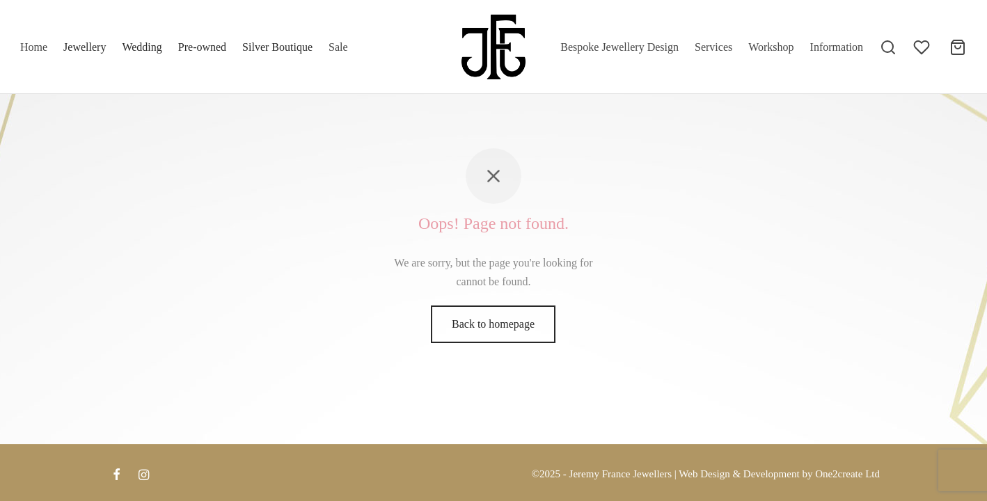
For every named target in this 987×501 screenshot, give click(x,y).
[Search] (888, 47)
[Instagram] (144, 475)
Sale (338, 47)
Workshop (770, 47)
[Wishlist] (923, 47)
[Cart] (957, 47)
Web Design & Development (739, 473)
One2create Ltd (847, 473)
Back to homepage (493, 329)
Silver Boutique (277, 47)
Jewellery (84, 47)
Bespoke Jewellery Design (619, 47)
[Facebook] (116, 475)
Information (836, 47)
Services (713, 47)
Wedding (141, 47)
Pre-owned (202, 47)
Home (33, 47)
